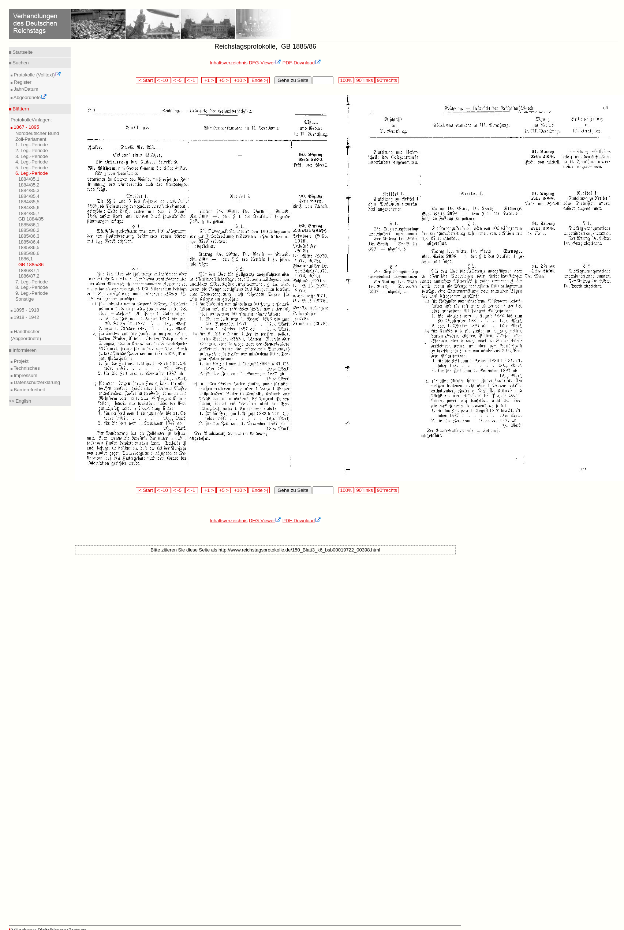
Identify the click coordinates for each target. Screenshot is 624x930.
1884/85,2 (29, 185)
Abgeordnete (29, 97)
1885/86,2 (29, 230)
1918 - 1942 (25, 317)
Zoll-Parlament (30, 139)
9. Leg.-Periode (31, 293)
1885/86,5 (29, 247)
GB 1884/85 (31, 219)
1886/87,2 (29, 276)
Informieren (24, 350)
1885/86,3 (29, 236)
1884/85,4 (29, 196)
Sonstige (24, 299)
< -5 (178, 80)
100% (346, 80)
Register (21, 82)
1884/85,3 (29, 190)
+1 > (208, 80)
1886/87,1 (29, 270)
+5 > (223, 80)
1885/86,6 (29, 253)
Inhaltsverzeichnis (228, 62)
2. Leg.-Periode (31, 150)
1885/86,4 (29, 242)
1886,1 (25, 258)
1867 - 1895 (25, 127)
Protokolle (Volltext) (36, 75)
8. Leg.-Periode (31, 287)
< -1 (192, 80)
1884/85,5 (29, 201)
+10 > (239, 80)
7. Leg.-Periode (31, 282)
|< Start (145, 80)
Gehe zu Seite (292, 80)
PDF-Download (302, 62)
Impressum (24, 375)
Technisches (26, 368)
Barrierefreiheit (28, 389)
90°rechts (386, 80)
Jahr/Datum (25, 89)
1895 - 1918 (25, 310)
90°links (364, 80)
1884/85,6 (29, 207)
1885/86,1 (29, 224)
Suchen (20, 62)
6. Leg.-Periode (31, 173)
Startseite (22, 52)
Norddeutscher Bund (37, 133)
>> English (20, 401)
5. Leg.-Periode (31, 167)
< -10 (163, 80)
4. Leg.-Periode (31, 162)
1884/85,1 (29, 179)
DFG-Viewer (265, 62)
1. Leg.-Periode (31, 144)
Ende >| (259, 80)
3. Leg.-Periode (31, 156)
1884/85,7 (29, 213)
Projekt (20, 361)
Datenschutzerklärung (36, 382)
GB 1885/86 (31, 264)
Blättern (20, 109)
